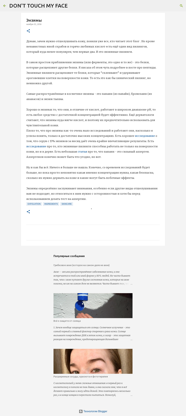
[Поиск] (72, 6)
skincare (67, 204)
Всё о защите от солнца (67, 321)
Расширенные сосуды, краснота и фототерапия (80, 376)
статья (83, 151)
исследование (145, 135)
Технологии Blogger (93, 411)
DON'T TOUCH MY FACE (38, 6)
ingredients (51, 204)
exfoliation (34, 204)
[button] (28, 31)
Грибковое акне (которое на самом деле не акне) (81, 265)
